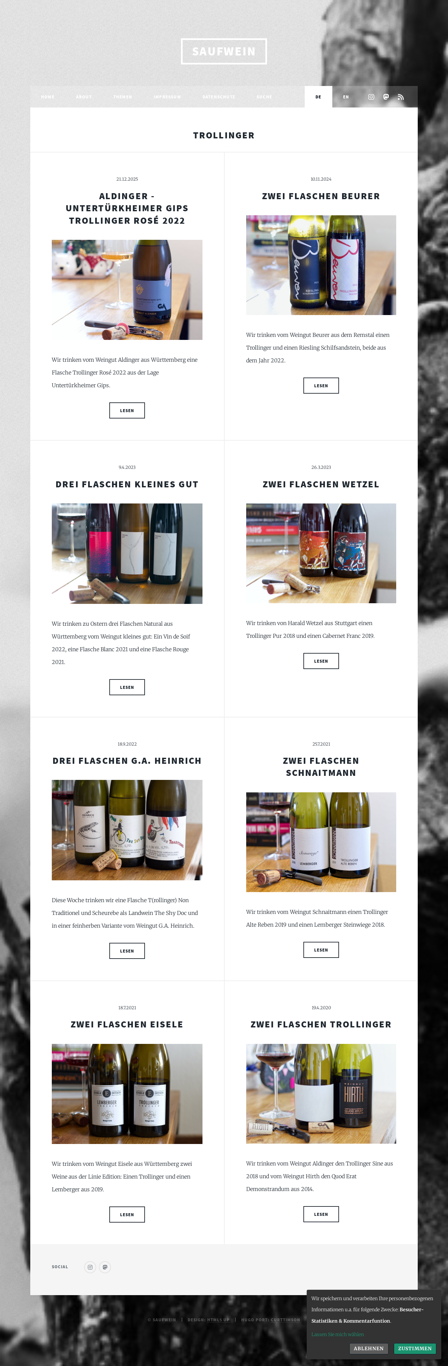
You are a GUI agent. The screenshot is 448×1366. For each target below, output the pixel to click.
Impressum (167, 96)
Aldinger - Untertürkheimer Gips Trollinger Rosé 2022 (127, 208)
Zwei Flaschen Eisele (127, 1024)
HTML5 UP (218, 1319)
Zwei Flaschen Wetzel (321, 484)
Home (47, 96)
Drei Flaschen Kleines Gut (127, 484)
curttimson (285, 1319)
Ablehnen (369, 1349)
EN (346, 96)
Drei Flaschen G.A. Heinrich (127, 760)
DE (318, 96)
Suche (264, 96)
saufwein (224, 51)
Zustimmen (415, 1349)
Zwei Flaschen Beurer (321, 196)
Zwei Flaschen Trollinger (321, 1024)
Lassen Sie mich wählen (337, 1334)
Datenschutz (218, 96)
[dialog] (374, 1324)
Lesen (127, 410)
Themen (122, 96)
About (84, 96)
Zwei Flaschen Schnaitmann (321, 766)
